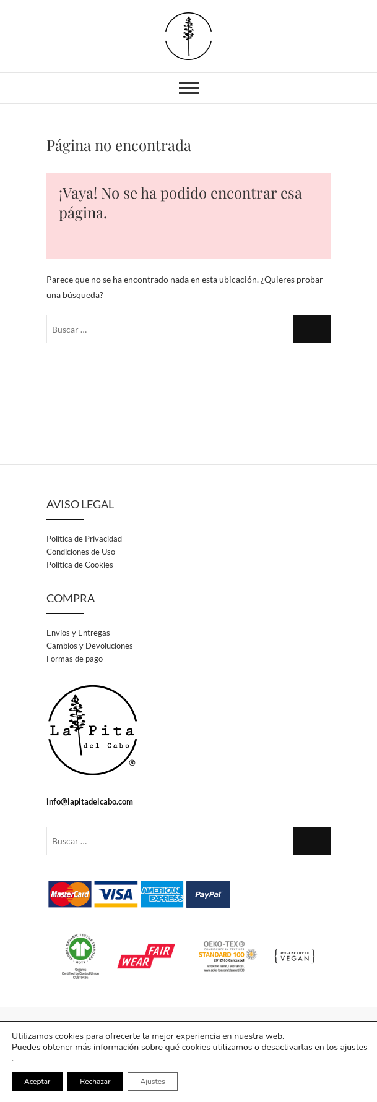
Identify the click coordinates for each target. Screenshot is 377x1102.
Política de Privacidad (84, 539)
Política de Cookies (79, 565)
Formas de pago (74, 659)
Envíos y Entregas (78, 633)
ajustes (354, 1047)
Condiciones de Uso (80, 552)
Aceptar (37, 1082)
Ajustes (152, 1082)
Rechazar (95, 1082)
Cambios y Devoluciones (89, 646)
